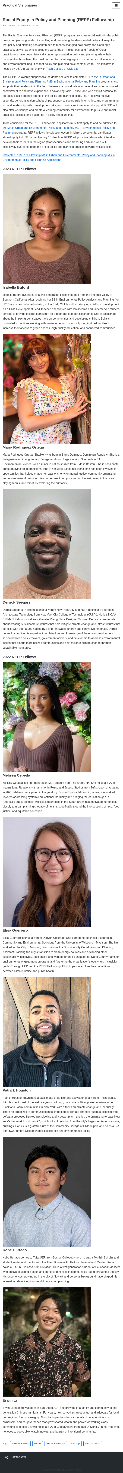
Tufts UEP (11, 25)
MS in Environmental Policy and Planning (74, 81)
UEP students (92, 1443)
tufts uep (75, 1443)
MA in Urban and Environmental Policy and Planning (40, 127)
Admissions (54, 159)
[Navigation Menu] (116, 5)
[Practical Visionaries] (20, 5)
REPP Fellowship (55, 1443)
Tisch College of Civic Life (62, 68)
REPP (37, 1443)
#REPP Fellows (20, 1443)
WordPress (74, 1469)
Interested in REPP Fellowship (22, 155)
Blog (5, 1457)
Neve (45, 1469)
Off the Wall (19, 1457)
